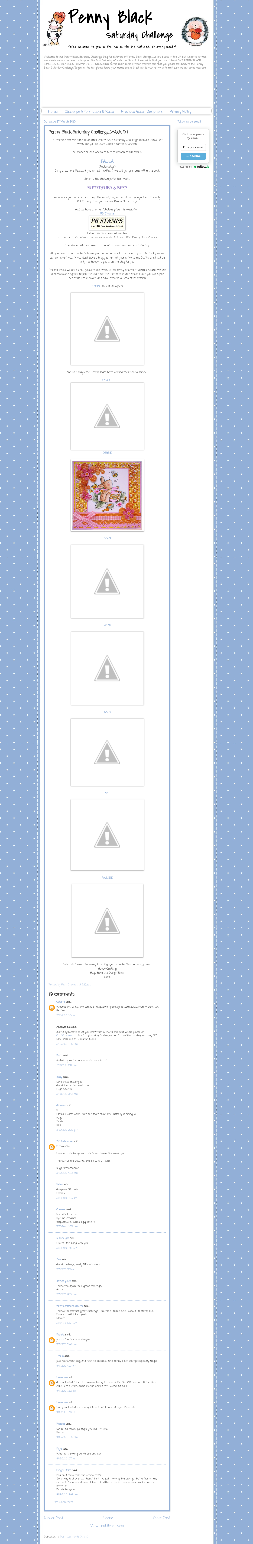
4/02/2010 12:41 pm (67, 1495)
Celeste (60, 1002)
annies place (63, 1281)
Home (52, 111)
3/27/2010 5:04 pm (66, 1015)
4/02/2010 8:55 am (67, 1437)
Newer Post (53, 1518)
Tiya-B (60, 1356)
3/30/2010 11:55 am (67, 1227)
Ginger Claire (63, 1470)
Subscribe (193, 156)
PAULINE (107, 878)
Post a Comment (63, 1502)
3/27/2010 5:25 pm (67, 1044)
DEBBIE (107, 453)
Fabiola (60, 1335)
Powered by (193, 166)
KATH (107, 712)
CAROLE (107, 380)
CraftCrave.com (65, 1035)
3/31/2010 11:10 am (66, 1269)
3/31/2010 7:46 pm (66, 1345)
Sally (59, 1077)
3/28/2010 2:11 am (66, 1065)
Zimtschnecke (64, 1141)
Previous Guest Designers (142, 111)
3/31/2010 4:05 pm (66, 1294)
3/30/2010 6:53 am (66, 1198)
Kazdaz (60, 1424)
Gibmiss (61, 1106)
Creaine (60, 1210)
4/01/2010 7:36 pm (66, 1412)
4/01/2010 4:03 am (66, 1366)
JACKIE (107, 625)
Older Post (161, 1518)
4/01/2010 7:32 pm (66, 1391)
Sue (58, 1260)
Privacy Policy (180, 111)
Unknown (62, 1377)
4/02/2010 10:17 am (66, 1459)
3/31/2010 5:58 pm (66, 1323)
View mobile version (107, 1526)
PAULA (107, 161)
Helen (59, 1185)
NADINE (96, 286)
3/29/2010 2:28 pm (67, 1130)
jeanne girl (62, 1238)
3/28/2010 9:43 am (67, 1094)
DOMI (107, 539)
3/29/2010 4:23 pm (67, 1173)
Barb (59, 1056)
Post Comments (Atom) (74, 1537)
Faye (59, 1449)
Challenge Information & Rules (89, 111)
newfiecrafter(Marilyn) (69, 1306)
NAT (107, 793)
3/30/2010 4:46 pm (66, 1248)
